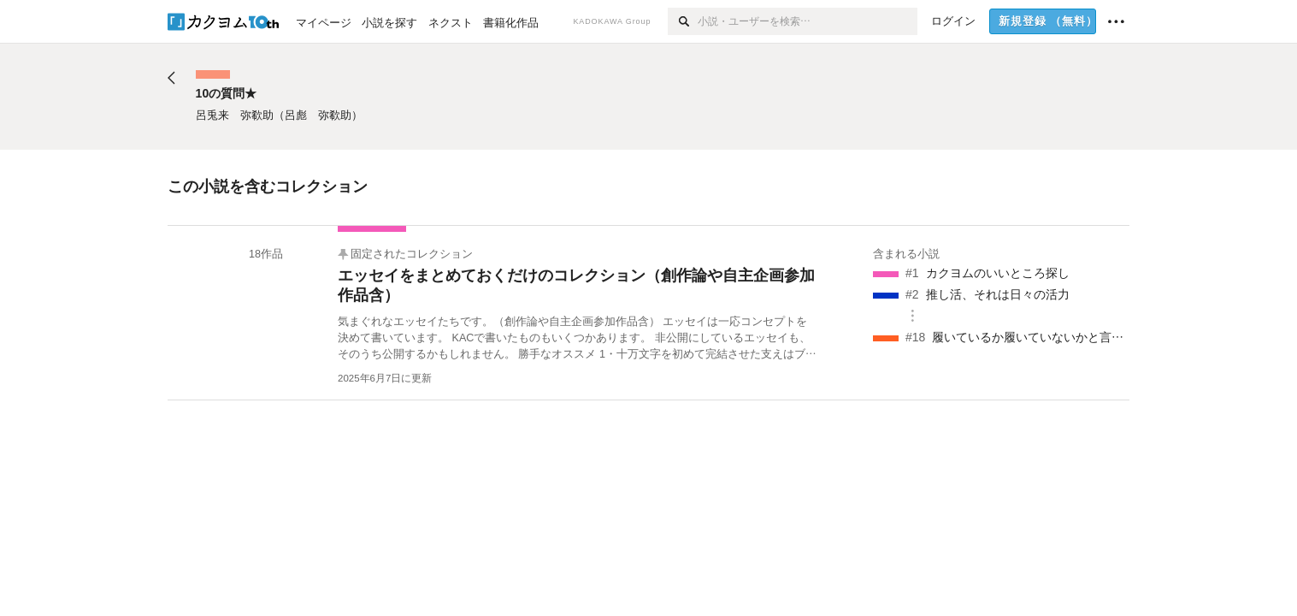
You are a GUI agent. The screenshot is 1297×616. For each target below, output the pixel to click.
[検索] (683, 21)
